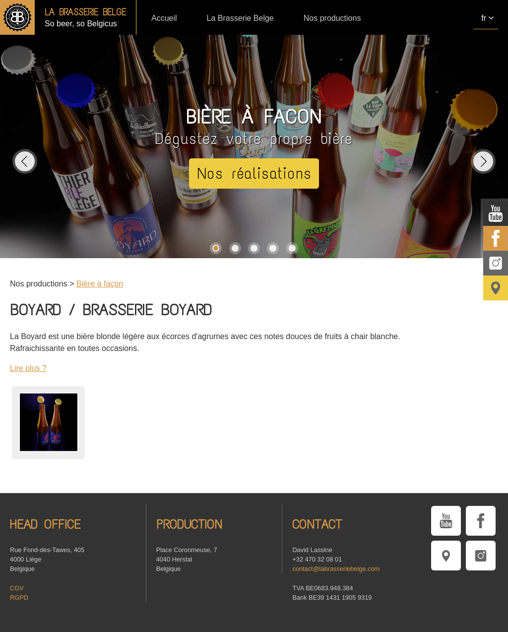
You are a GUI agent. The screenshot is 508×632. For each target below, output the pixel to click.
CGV (17, 588)
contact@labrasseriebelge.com (336, 568)
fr (483, 18)
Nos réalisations (254, 173)
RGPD (19, 597)
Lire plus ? (28, 368)
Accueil (164, 18)
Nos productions (332, 18)
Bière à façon (99, 284)
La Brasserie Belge (240, 18)
